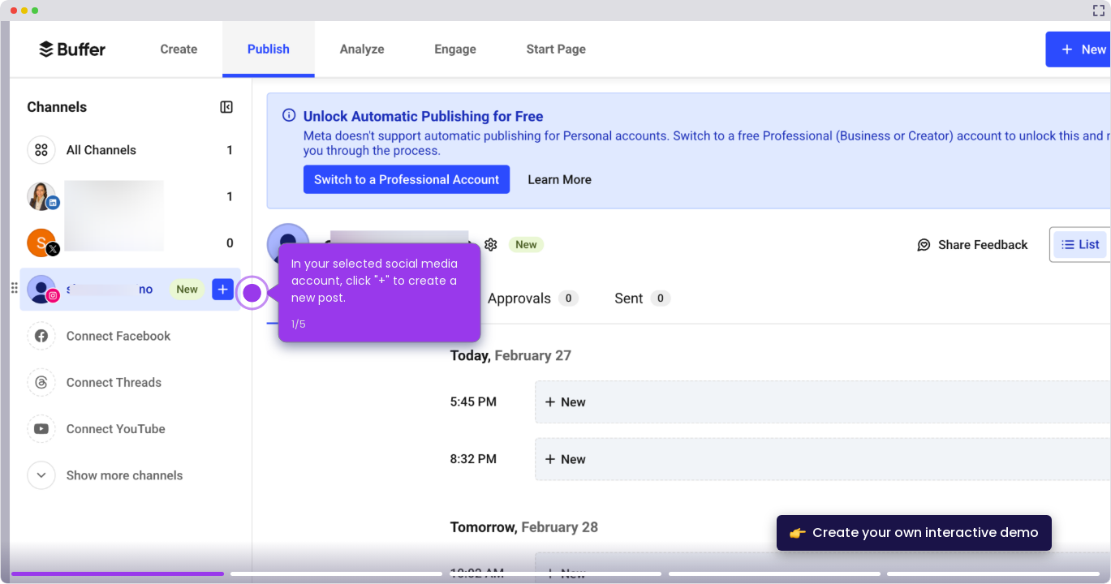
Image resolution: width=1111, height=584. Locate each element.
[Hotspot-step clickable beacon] (252, 292)
